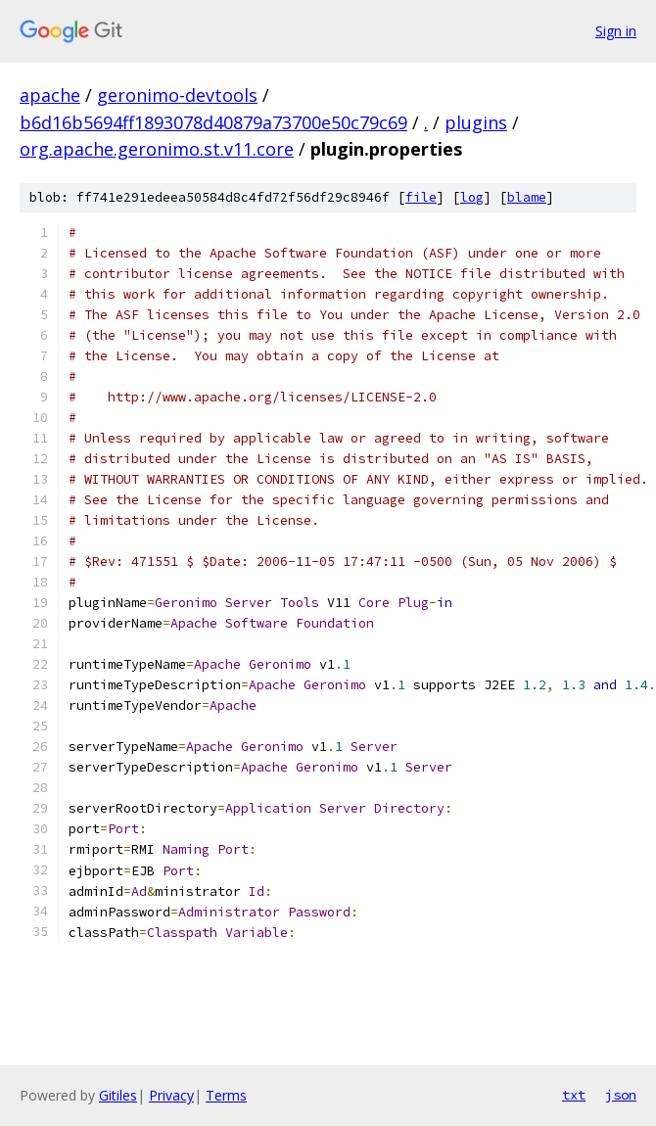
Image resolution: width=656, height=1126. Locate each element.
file (421, 197)
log (472, 197)
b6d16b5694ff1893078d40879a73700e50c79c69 (213, 122)
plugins (476, 122)
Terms (226, 1095)
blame (526, 197)
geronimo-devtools (177, 95)
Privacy (171, 1095)
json (620, 1094)
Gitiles (118, 1095)
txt (574, 1094)
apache (50, 95)
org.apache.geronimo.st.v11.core (157, 149)
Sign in (615, 31)
